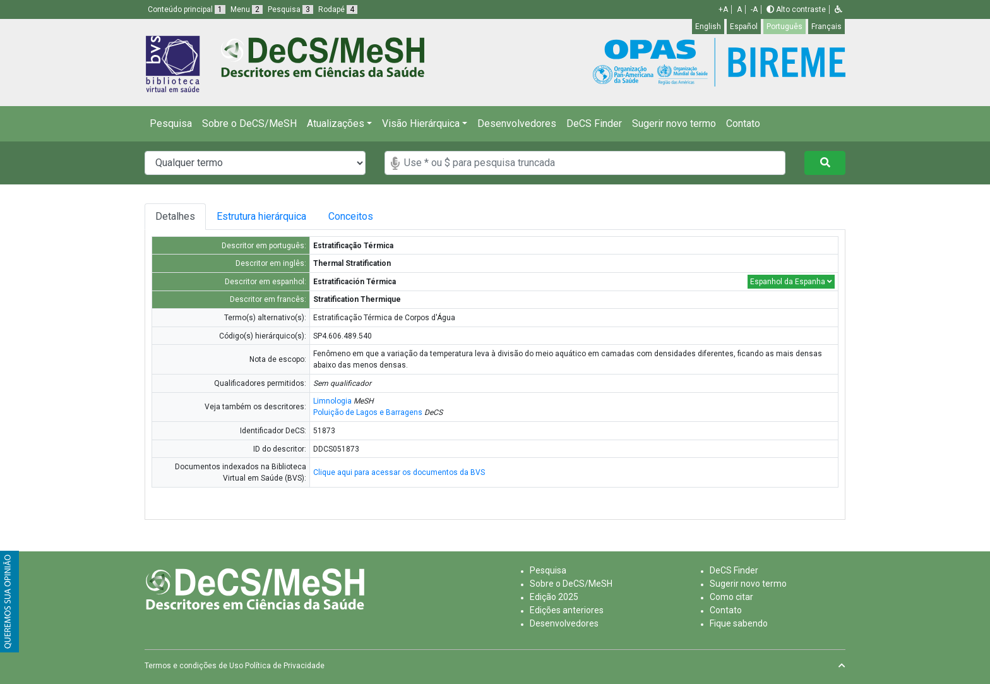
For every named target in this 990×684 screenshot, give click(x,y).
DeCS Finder (594, 123)
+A (723, 9)
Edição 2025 (554, 597)
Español (744, 26)
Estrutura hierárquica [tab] (263, 216)
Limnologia (332, 401)
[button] (838, 9)
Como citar (731, 597)
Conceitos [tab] (360, 216)
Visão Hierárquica (421, 123)
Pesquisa (171, 123)
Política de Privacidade (285, 665)
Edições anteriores (567, 610)
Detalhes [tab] (175, 216)
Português (784, 26)
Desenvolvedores (516, 123)
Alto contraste (796, 9)
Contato (743, 123)
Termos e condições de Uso (194, 665)
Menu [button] (246, 9)
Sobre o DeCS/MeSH (249, 123)
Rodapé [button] (337, 9)
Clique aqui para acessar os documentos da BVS (399, 472)
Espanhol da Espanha (791, 281)
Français (826, 26)
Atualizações (335, 123)
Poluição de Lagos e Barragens (367, 412)
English (708, 26)
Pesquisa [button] (290, 9)
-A (754, 9)
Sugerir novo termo (674, 123)
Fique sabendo (739, 623)
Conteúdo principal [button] (186, 9)
